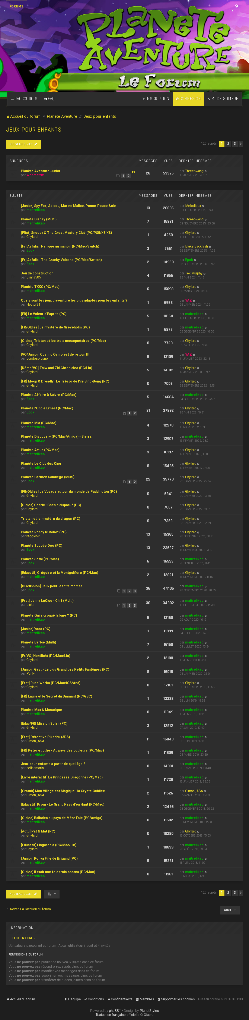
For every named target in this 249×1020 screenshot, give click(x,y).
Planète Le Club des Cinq (41, 464)
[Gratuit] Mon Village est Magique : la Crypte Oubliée (63, 791)
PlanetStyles (149, 1011)
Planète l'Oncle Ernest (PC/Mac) (47, 408)
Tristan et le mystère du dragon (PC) (50, 519)
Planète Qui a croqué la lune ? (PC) (49, 615)
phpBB (114, 1011)
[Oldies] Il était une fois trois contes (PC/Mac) (58, 872)
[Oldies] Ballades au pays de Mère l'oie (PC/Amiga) (61, 818)
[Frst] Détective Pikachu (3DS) (45, 737)
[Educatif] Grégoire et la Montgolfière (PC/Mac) (59, 573)
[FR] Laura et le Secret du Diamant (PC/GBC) (56, 696)
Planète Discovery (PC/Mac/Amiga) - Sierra (56, 436)
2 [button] (228, 144)
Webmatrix (35, 175)
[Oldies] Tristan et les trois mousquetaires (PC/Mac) (63, 341)
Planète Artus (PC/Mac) (40, 450)
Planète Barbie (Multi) (38, 642)
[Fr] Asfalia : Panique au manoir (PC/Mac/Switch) (60, 246)
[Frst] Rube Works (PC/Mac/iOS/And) (50, 683)
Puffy (30, 673)
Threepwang (194, 171)
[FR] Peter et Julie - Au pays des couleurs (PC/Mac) (62, 750)
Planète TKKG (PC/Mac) (40, 287)
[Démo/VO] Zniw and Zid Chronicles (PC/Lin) (56, 368)
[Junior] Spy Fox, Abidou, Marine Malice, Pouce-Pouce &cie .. (69, 206)
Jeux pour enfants (34, 130)
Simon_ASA (35, 741)
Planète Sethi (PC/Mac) (40, 559)
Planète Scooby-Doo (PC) (41, 546)
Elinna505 (33, 277)
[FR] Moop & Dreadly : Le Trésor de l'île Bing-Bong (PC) (65, 381)
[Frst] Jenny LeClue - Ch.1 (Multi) (47, 601)
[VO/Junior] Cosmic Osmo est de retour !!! (55, 354)
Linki (29, 605)
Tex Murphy (193, 273)
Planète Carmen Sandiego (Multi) (47, 477)
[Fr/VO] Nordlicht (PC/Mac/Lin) (45, 656)
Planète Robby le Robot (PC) (44, 532)
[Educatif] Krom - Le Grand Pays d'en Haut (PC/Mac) (62, 804)
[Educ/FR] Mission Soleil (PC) (44, 723)
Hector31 (33, 304)
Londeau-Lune (37, 358)
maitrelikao (35, 210)
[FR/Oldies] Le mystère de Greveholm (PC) (55, 327)
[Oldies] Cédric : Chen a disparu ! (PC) (51, 505)
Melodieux (193, 206)
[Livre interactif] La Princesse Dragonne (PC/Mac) (62, 777)
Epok (30, 250)
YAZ (188, 300)
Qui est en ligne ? (22, 938)
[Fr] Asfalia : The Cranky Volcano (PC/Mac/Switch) (61, 260)
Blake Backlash (196, 246)
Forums (16, 6)
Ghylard (32, 237)
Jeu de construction (37, 273)
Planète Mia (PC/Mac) (38, 423)
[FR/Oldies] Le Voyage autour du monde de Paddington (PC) (69, 491)
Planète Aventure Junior (41, 171)
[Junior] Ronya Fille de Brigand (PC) (49, 858)
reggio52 (33, 536)
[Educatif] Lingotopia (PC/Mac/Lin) (48, 845)
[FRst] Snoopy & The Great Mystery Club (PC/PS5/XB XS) (66, 233)
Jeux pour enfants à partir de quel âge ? (53, 764)
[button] (241, 144)
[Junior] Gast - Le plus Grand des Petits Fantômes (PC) (65, 669)
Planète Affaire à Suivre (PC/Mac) (48, 395)
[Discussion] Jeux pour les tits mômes (52, 586)
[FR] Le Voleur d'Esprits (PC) (44, 314)
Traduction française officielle (117, 1015)
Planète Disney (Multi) (39, 219)
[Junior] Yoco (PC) (35, 629)
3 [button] (235, 144)
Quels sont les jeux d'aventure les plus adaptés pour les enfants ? (74, 300)
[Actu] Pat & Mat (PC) (38, 831)
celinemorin (35, 768)
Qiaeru (148, 1015)
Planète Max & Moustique (41, 710)
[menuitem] (49, 99)
